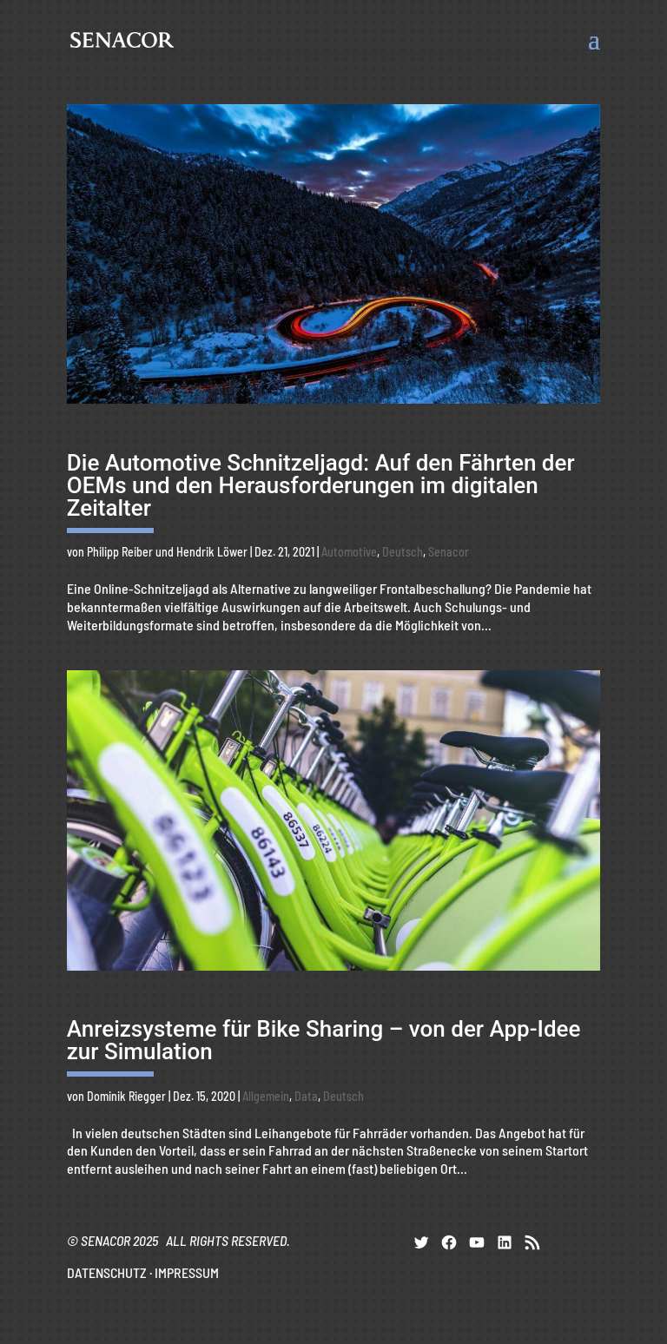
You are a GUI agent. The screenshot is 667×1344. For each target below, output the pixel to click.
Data (306, 1096)
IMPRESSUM (187, 1272)
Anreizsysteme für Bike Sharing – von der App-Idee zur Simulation (324, 1040)
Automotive (349, 551)
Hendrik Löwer (212, 551)
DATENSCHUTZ (107, 1272)
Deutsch (402, 551)
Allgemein (265, 1096)
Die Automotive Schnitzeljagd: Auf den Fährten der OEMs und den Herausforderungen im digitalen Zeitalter (321, 485)
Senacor (448, 551)
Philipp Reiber (120, 551)
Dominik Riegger (126, 1096)
